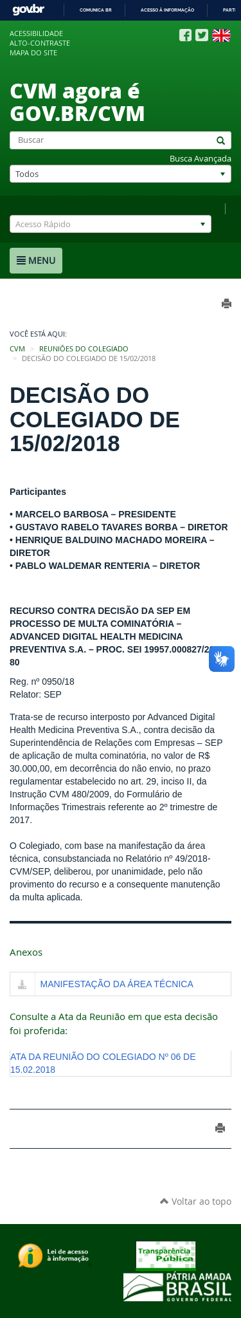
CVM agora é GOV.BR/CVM (77, 101)
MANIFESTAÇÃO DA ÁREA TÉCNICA (116, 984)
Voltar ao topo (195, 1201)
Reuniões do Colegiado (84, 348)
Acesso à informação (167, 10)
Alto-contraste (40, 43)
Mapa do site (33, 52)
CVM (17, 348)
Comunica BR (96, 10)
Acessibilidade (36, 33)
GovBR (28, 10)
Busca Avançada (200, 158)
